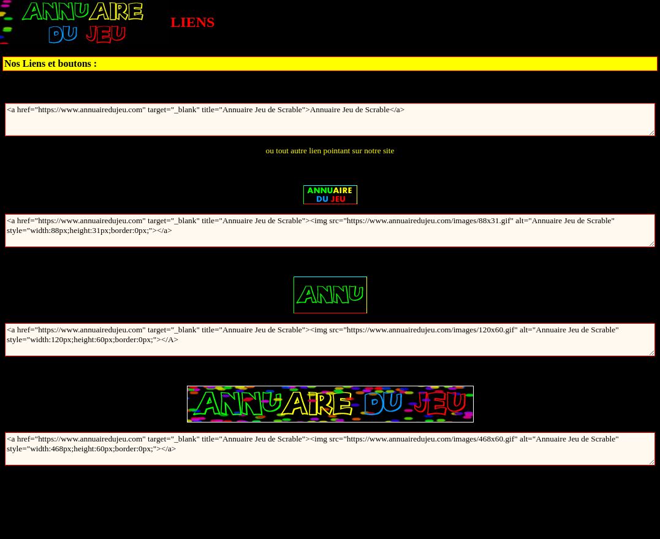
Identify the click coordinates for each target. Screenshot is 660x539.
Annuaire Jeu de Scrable (330, 88)
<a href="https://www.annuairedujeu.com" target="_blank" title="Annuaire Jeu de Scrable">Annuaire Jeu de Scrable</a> (330, 119)
